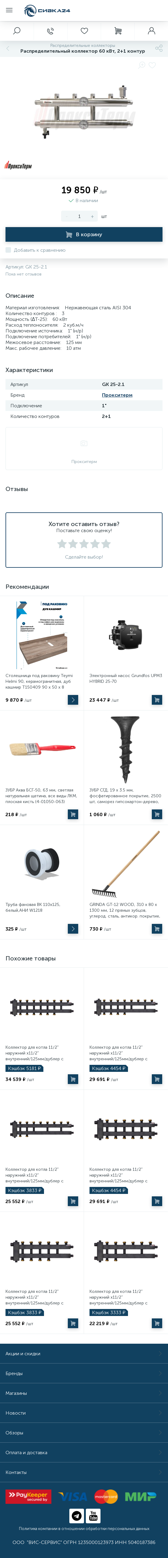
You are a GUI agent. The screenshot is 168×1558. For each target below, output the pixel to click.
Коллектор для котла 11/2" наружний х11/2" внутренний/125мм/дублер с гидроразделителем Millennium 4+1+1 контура (36, 1181)
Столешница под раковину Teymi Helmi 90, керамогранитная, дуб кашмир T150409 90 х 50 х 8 (39, 681)
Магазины (84, 1393)
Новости (84, 1413)
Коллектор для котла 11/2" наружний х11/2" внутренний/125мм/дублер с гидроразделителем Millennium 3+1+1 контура (120, 1303)
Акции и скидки (84, 1353)
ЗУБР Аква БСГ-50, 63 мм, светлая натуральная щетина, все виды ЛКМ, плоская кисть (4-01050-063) (41, 796)
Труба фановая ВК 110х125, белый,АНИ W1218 (32, 907)
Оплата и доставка (84, 1452)
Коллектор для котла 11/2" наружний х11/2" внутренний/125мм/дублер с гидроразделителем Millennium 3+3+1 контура (120, 1181)
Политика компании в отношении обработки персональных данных (84, 1528)
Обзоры (84, 1433)
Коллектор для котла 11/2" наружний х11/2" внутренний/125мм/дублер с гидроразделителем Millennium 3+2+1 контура (36, 1303)
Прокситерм (117, 395)
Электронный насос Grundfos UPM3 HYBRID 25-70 (125, 678)
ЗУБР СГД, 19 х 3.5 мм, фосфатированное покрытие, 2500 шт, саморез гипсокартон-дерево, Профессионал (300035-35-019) (125, 799)
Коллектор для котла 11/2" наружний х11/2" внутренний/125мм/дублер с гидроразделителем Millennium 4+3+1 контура (36, 1059)
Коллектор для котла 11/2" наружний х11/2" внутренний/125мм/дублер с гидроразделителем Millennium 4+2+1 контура (120, 1059)
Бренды (84, 1373)
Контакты (84, 1472)
